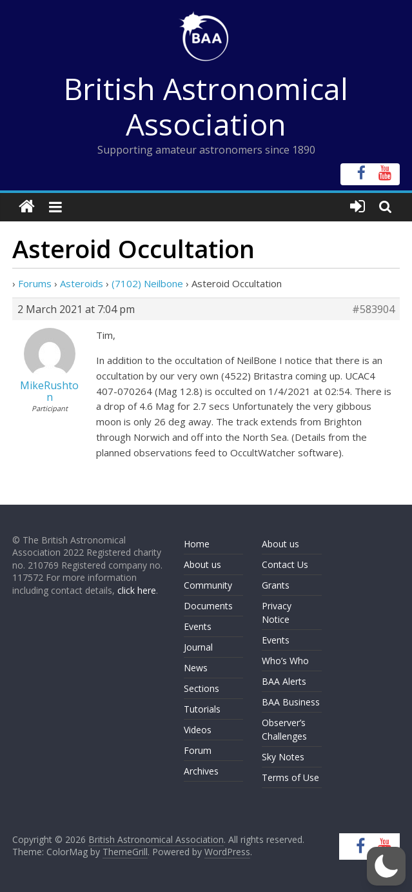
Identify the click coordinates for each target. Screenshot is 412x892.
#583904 (373, 309)
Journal (198, 647)
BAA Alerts (284, 681)
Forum (197, 750)
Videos (197, 730)
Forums (35, 283)
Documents (208, 606)
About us (202, 564)
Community (208, 585)
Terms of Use (290, 777)
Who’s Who (285, 660)
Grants (275, 585)
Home (197, 544)
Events (197, 626)
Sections (201, 688)
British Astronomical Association (206, 106)
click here (136, 590)
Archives (201, 771)
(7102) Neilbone (147, 283)
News (196, 668)
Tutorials (202, 709)
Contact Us (285, 564)
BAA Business (291, 702)
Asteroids (81, 283)
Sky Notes (283, 757)
